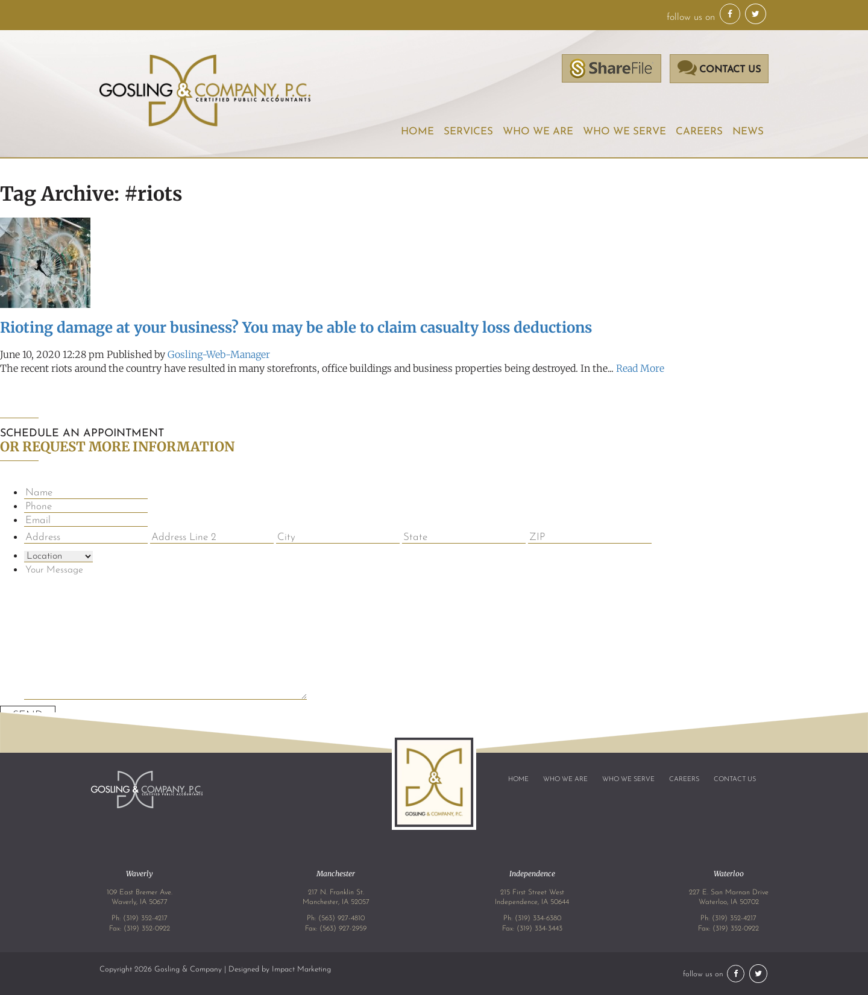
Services (468, 132)
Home (417, 132)
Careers (699, 132)
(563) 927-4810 (341, 918)
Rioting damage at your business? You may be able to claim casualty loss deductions (296, 327)
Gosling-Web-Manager (219, 354)
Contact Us (735, 779)
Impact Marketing (301, 969)
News (748, 132)
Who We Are (538, 132)
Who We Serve (624, 132)
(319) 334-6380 (538, 918)
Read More (640, 368)
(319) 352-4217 (145, 918)
